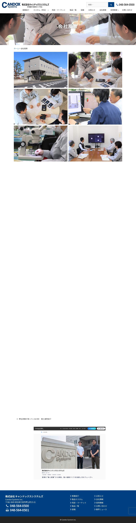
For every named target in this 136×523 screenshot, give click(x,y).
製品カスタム (77, 499)
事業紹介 (75, 496)
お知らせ (99, 496)
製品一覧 (75, 506)
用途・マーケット (79, 502)
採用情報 (99, 502)
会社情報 (99, 499)
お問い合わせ (101, 506)
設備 (73, 509)
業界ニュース (101, 509)
